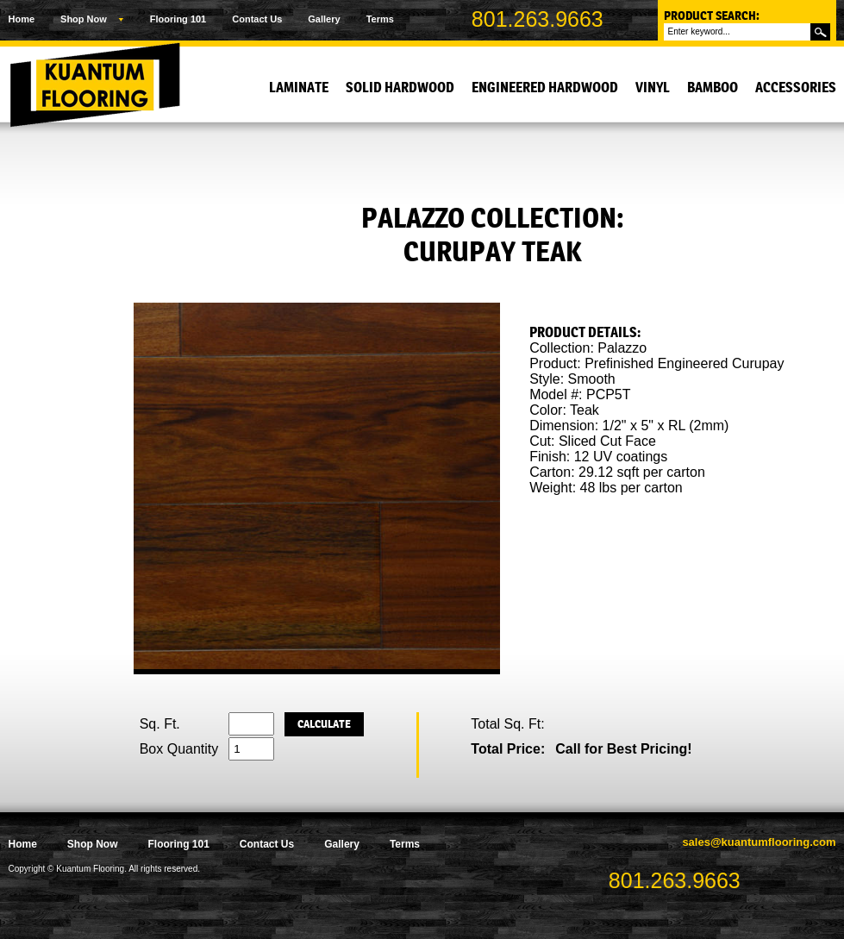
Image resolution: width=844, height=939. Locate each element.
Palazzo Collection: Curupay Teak (492, 234)
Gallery (324, 19)
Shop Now (83, 19)
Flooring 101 (178, 19)
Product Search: (712, 15)
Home (22, 19)
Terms (380, 19)
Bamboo (712, 87)
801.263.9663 (537, 19)
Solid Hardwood (400, 87)
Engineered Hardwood (545, 87)
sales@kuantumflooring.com (758, 842)
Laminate (298, 87)
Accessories (795, 87)
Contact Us (257, 19)
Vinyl (652, 87)
